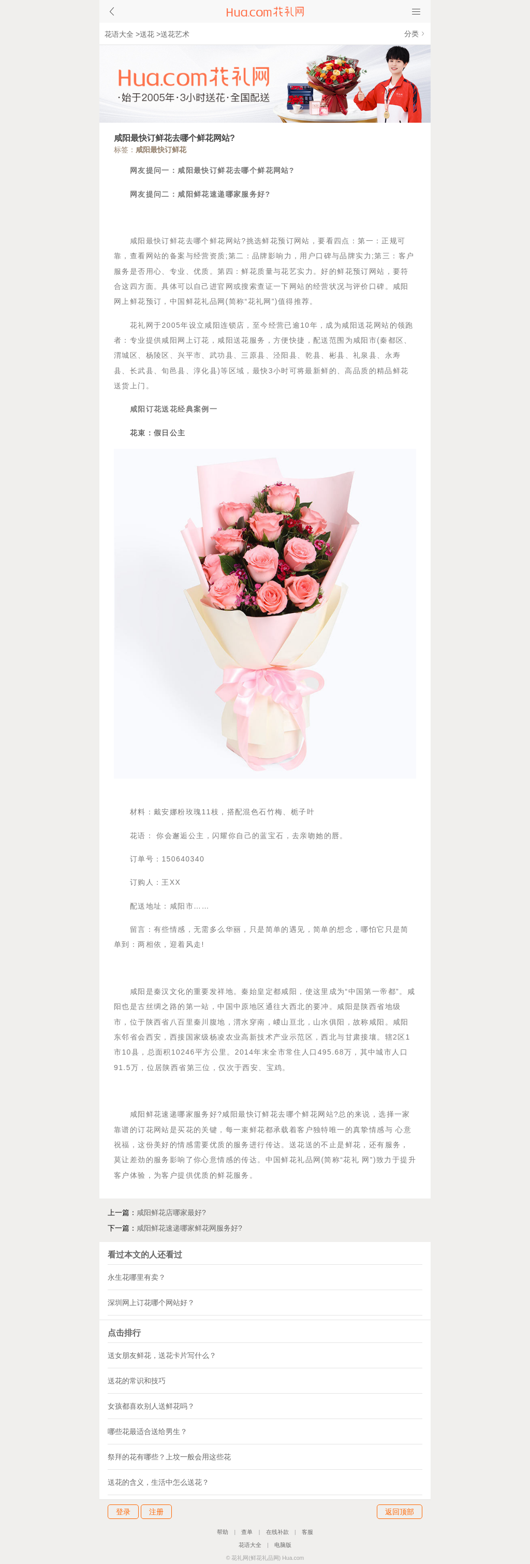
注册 (156, 1512)
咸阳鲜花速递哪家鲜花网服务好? (189, 1228)
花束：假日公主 (158, 433)
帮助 (222, 1532)
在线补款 (277, 1532)
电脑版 (282, 1545)
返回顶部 (399, 1512)
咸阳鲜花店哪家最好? (171, 1212)
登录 (123, 1512)
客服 (307, 1532)
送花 (147, 34)
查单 (247, 1532)
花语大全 (119, 34)
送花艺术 (174, 34)
